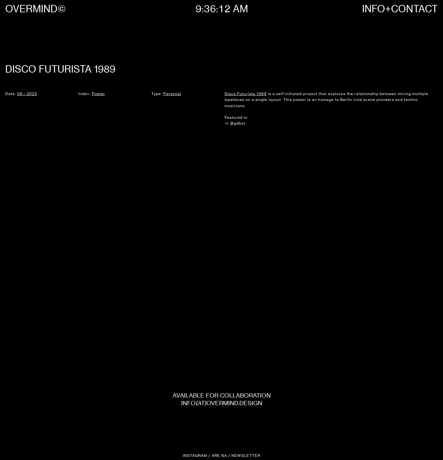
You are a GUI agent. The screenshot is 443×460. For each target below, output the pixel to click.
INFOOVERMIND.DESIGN (221, 403)
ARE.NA (219, 455)
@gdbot (235, 123)
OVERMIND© (35, 9)
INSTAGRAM (195, 455)
